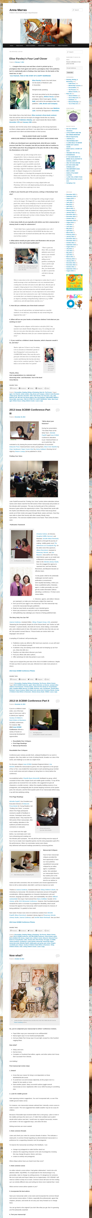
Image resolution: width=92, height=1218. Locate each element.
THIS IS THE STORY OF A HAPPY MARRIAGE (35, 76)
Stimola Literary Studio (51, 562)
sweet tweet (20, 399)
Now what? (16, 955)
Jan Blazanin (46, 688)
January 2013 (70, 260)
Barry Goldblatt (42, 899)
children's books (37, 938)
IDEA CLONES (70, 171)
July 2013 (69, 248)
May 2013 (69, 252)
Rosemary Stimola (42, 552)
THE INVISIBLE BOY (72, 141)
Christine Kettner (41, 534)
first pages (47, 939)
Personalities (18, 392)
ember (57, 110)
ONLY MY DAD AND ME (73, 163)
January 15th (27, 122)
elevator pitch (31, 939)
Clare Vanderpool (15, 449)
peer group (40, 943)
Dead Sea (20, 395)
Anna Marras (18, 10)
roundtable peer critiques (16, 945)
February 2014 (70, 234)
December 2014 (70, 214)
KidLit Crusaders (30, 45)
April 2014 (69, 230)
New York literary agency (27, 397)
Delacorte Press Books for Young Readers (45, 686)
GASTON (69, 175)
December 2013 (70, 238)
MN (19, 397)
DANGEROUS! (70, 154)
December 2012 (70, 262)
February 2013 (70, 258)
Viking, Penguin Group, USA (41, 622)
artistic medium (25, 394)
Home (11, 45)
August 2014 (70, 222)
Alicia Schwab (49, 936)
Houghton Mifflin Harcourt (44, 536)
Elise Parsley (37, 80)
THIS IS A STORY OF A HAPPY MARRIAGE (35, 399)
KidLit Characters (63, 45)
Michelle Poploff (14, 801)
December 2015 (70, 194)
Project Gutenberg (18, 1022)
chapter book (29, 938)
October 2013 (70, 242)
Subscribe (70, 72)
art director (46, 685)
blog (31, 394)
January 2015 (70, 212)
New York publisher (40, 397)
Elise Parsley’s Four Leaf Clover (28, 58)
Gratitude (71, 99)
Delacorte (45, 938)
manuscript (39, 941)
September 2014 (71, 220)
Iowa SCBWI (55, 435)
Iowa (41, 688)
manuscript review (14, 943)
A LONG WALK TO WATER (74, 143)
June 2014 (69, 226)
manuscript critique (48, 941)
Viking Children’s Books (48, 889)
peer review (47, 943)
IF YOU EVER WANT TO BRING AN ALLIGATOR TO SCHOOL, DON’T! (74, 159)
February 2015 (70, 210)
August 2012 (70, 270)
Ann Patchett (14, 76)
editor (31, 395)
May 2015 (69, 204)
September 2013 (71, 244)
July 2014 (69, 224)
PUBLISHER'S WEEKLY (52, 397)
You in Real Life (73, 103)
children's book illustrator (52, 394)
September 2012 (71, 268)
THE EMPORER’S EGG (73, 169)
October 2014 (70, 218)
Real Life (41, 392)
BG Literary (21, 938)
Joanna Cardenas (15, 622)
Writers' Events (51, 683)
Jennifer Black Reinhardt (50, 538)
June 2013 (69, 250)
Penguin (53, 943)
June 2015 (69, 202)
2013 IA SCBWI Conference (20, 685)
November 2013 (71, 240)
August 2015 (70, 198)
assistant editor (54, 685)
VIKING (47, 692)
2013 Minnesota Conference (28, 901)
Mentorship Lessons (74, 85)
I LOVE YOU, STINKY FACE (74, 177)
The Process (48, 392)
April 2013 (69, 254)
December (26, 395)
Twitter (49, 399)
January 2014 (70, 236)
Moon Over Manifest (50, 447)
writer (21, 946)
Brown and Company (38, 394)
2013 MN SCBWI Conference (36, 936)
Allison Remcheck (42, 550)
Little (54, 395)
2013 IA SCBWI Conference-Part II (29, 700)
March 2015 (69, 208)
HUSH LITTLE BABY (72, 173)
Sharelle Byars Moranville (31, 778)
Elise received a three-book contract (44, 115)
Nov (53, 110)
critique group (13, 395)
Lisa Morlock (23, 941)
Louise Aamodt (31, 941)
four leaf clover (45, 395)
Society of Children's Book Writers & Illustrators (37, 945)
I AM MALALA (70, 138)
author (55, 936)
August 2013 (70, 246)
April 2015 (69, 206)
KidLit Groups (51, 45)
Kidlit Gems (71, 83)
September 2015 (71, 196)
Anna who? (41, 45)
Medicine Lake (13, 397)
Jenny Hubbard (41, 449)
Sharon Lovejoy (20, 451)
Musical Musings (73, 101)
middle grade (33, 943)
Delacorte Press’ (14, 447)
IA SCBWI (30, 688)
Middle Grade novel (31, 690)
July (51, 395)
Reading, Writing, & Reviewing (30, 392)
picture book (40, 690)
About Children (72, 95)
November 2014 (71, 216)
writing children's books (28, 401)
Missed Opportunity (72, 136)
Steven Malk (12, 399)
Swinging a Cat (70, 183)
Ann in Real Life (73, 97)
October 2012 (70, 266)
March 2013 (69, 256)
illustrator (36, 688)
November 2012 (71, 264)
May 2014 (69, 228)
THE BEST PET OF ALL (73, 152)
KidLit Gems (19, 45)
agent (11, 394)
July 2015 (69, 200)
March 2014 (69, 232)
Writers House (17, 401)
